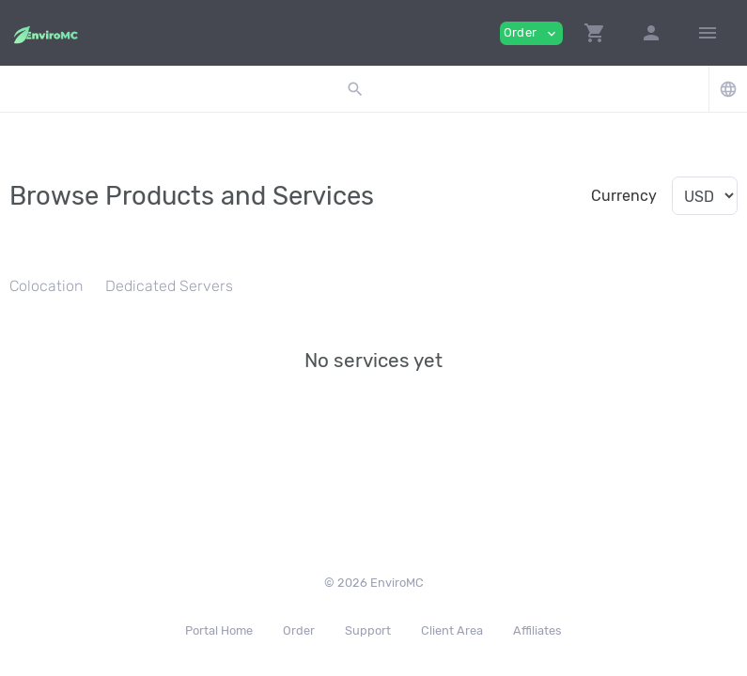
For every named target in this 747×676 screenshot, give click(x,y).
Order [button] (531, 33)
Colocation (46, 286)
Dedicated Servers (169, 286)
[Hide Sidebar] (707, 33)
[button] (595, 33)
